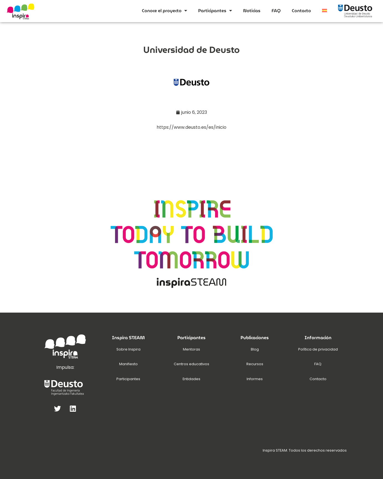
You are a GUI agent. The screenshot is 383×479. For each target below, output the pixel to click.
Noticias (252, 10)
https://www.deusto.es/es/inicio (191, 127)
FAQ (276, 10)
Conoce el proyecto (164, 11)
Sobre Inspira (128, 349)
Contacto (301, 10)
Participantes (215, 11)
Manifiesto (128, 364)
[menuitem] (324, 11)
